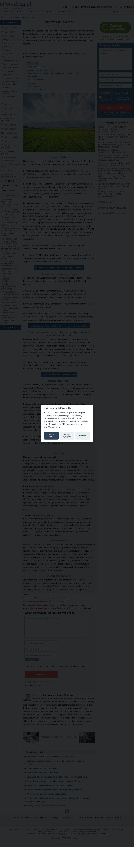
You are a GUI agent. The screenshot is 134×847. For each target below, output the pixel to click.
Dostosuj (82, 436)
